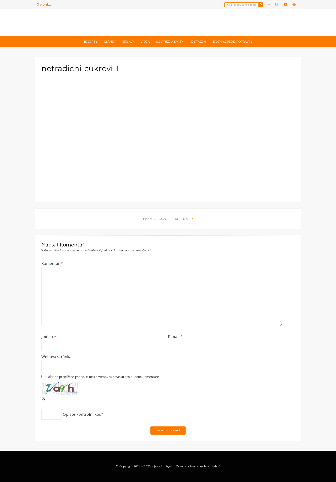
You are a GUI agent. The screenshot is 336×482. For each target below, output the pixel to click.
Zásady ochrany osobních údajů (198, 466)
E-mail (175, 336)
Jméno (48, 336)
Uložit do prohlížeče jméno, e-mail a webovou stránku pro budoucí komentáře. (102, 377)
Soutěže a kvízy (169, 41)
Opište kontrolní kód (82, 414)
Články (110, 41)
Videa (145, 41)
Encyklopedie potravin (232, 41)
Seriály (128, 41)
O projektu (44, 4)
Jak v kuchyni (163, 466)
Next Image (183, 219)
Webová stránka (56, 356)
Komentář (52, 263)
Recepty (91, 41)
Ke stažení (198, 41)
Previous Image (156, 219)
